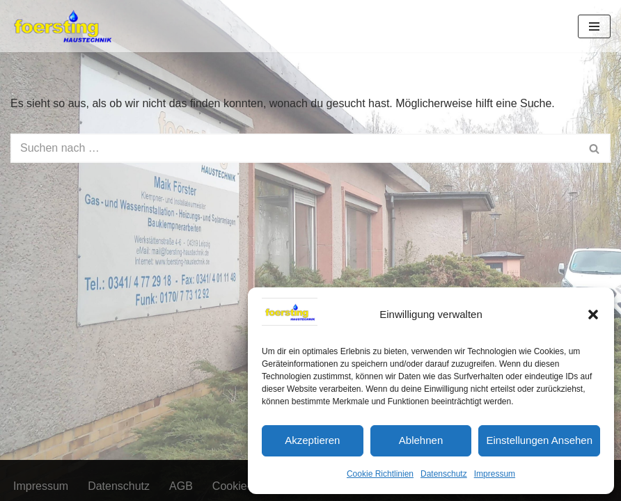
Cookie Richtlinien (380, 474)
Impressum (494, 474)
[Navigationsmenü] (594, 26)
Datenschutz (443, 474)
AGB (181, 486)
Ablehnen (421, 440)
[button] (593, 314)
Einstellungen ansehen (539, 440)
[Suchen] (294, 148)
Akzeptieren (312, 440)
